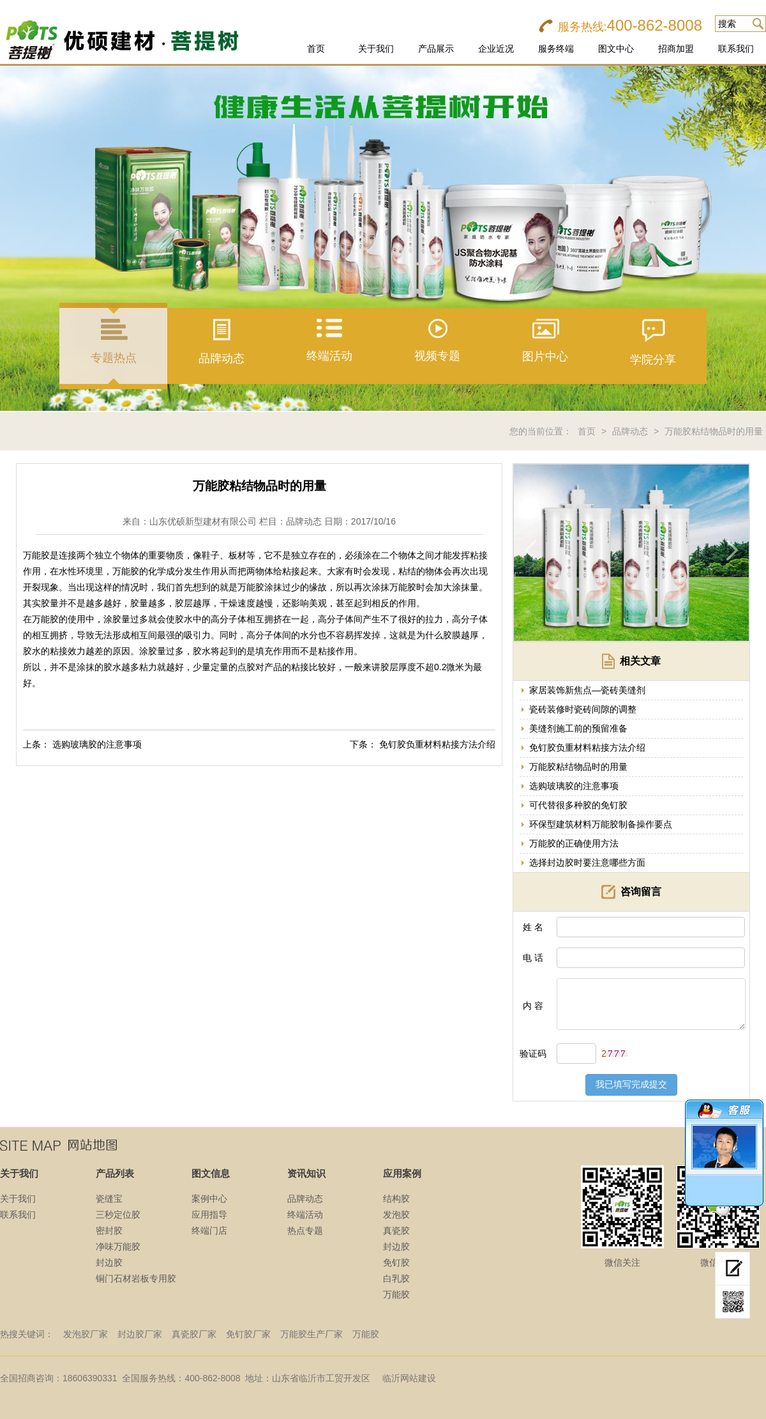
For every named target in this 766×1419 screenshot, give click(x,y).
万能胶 (396, 1294)
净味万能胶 (118, 1246)
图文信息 (211, 1173)
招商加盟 (676, 48)
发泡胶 (396, 1214)
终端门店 (209, 1230)
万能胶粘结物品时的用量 (714, 431)
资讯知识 (306, 1173)
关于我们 (376, 48)
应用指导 (209, 1214)
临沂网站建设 (409, 1378)
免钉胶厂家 (248, 1334)
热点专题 (305, 1230)
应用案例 (402, 1173)
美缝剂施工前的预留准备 (578, 728)
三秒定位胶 (118, 1214)
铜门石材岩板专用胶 (136, 1278)
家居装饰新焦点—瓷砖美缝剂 (587, 690)
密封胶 (109, 1230)
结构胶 (396, 1198)
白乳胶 (396, 1278)
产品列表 (115, 1173)
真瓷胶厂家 (194, 1334)
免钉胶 (396, 1262)
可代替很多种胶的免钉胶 (578, 805)
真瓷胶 (396, 1230)
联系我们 (736, 48)
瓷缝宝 (109, 1198)
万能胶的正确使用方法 (574, 843)
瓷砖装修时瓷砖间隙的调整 (582, 709)
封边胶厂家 (139, 1334)
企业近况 (496, 48)
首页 (316, 48)
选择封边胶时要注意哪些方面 (587, 862)
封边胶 (109, 1262)
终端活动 (305, 1214)
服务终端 (556, 48)
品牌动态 (630, 431)
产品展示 (436, 48)
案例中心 (209, 1198)
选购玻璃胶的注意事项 (97, 744)
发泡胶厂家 (85, 1334)
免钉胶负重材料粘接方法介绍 (437, 744)
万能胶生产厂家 (311, 1334)
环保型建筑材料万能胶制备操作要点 (600, 824)
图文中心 (616, 48)
